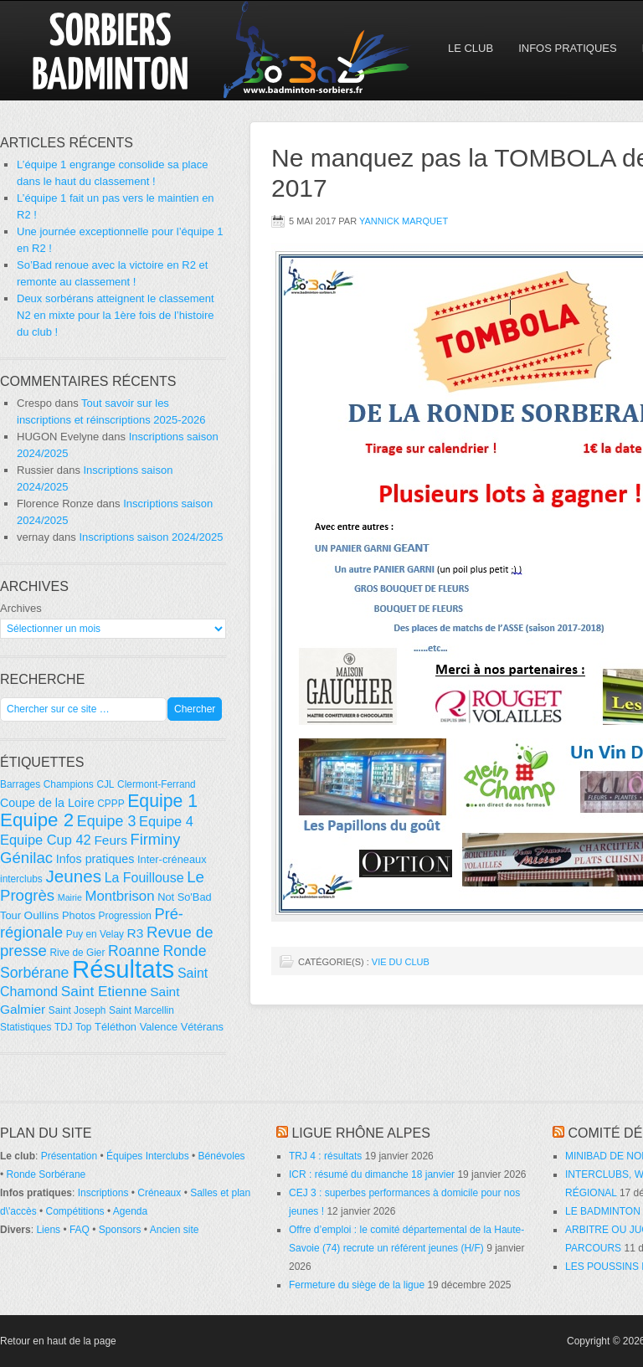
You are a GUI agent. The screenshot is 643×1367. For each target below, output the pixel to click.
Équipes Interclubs (147, 1156)
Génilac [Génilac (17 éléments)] (26, 857)
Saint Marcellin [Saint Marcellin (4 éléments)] (141, 1010)
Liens (48, 1230)
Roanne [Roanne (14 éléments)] (134, 951)
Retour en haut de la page (58, 1341)
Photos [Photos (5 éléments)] (78, 915)
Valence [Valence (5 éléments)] (158, 1026)
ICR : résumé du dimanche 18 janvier (372, 1174)
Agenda (130, 1211)
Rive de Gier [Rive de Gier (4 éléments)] (77, 952)
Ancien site (174, 1230)
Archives (21, 608)
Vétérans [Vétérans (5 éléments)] (202, 1026)
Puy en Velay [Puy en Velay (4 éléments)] (95, 934)
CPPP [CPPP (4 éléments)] (110, 803)
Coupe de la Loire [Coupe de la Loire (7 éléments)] (47, 802)
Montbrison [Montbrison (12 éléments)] (119, 896)
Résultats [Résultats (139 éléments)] (123, 969)
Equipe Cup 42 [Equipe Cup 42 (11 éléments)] (45, 839)
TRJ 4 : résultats (325, 1156)
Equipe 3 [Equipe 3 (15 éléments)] (106, 821)
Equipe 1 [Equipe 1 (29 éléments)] (162, 801)
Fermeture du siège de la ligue (356, 1285)
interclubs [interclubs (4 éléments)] (21, 879)
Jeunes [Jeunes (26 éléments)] (73, 876)
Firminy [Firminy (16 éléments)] (156, 839)
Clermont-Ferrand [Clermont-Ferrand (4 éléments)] (156, 784)
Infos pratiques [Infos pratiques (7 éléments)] (95, 859)
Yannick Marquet (403, 221)
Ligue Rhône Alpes (360, 1133)
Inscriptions (103, 1193)
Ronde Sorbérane (46, 1174)
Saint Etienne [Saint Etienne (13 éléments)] (104, 991)
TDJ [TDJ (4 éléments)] (63, 1027)
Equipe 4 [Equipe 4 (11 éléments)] (166, 821)
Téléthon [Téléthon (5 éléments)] (115, 1026)
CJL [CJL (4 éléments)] (105, 784)
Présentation (69, 1156)
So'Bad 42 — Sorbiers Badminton (146, 50)
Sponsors (120, 1230)
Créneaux (159, 1193)
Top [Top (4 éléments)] (83, 1027)
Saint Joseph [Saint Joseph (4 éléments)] (77, 1010)
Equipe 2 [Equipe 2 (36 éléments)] (37, 819)
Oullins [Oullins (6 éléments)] (41, 915)
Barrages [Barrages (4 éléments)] (20, 784)
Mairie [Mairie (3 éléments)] (70, 897)
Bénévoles (221, 1156)
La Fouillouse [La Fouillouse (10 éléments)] (144, 878)
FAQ (79, 1230)
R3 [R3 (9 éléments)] (135, 933)
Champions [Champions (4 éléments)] (69, 784)
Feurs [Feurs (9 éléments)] (110, 840)
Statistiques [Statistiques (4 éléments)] (25, 1027)
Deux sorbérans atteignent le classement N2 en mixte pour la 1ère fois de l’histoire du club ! (115, 315)
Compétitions (75, 1211)
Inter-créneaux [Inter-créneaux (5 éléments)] (172, 859)
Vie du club (401, 962)
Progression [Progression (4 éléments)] (125, 916)
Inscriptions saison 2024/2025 (151, 537)
